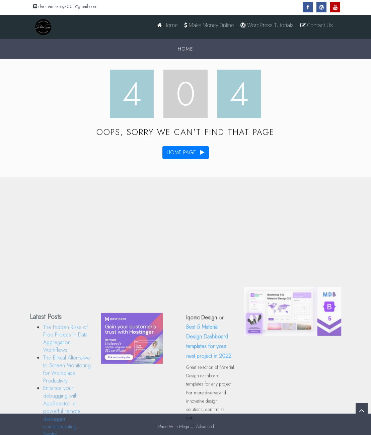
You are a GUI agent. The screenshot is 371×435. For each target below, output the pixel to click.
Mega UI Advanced (196, 427)
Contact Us (316, 25)
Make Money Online (209, 25)
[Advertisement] (185, 227)
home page (186, 152)
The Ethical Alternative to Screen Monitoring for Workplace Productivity (67, 395)
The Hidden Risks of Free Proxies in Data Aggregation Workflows (65, 365)
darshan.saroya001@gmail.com (65, 6)
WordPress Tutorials (267, 25)
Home (167, 25)
